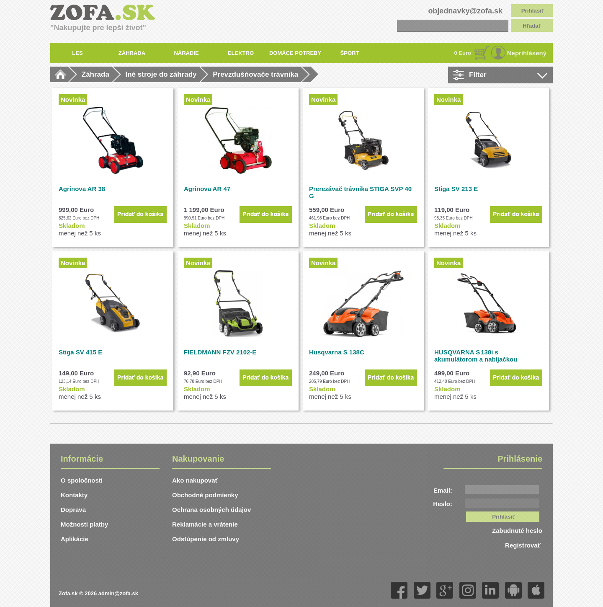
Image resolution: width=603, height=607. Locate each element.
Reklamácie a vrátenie (205, 524)
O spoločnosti (82, 480)
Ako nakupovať (195, 480)
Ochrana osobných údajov (211, 509)
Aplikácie (74, 538)
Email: (442, 490)
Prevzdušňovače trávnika (255, 74)
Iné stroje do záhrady (161, 74)
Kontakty (74, 495)
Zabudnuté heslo (517, 530)
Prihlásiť (532, 11)
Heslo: (442, 503)
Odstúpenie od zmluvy (205, 538)
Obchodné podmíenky (205, 495)
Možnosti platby (84, 524)
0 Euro (462, 53)
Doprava (73, 509)
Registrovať (523, 545)
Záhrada (95, 74)
